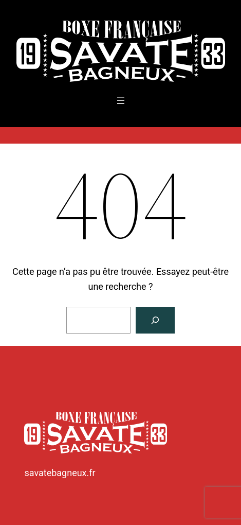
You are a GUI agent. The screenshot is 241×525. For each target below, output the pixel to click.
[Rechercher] (155, 320)
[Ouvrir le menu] (121, 100)
